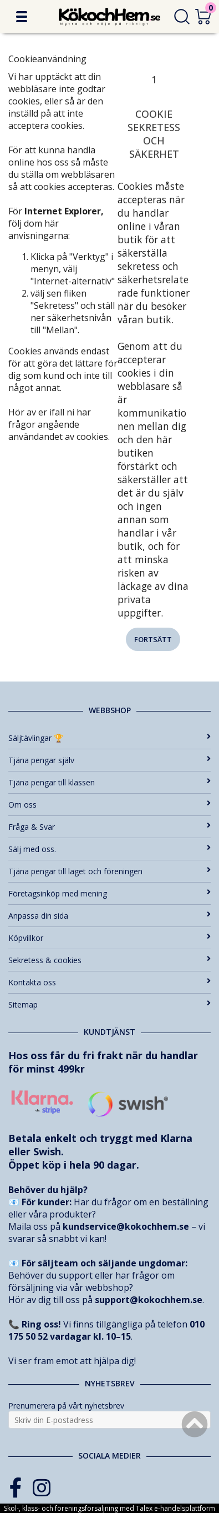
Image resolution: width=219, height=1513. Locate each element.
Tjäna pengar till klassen (109, 782)
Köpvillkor (109, 938)
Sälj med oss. (109, 849)
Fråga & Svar (109, 826)
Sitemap (109, 1004)
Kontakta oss (109, 982)
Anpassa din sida (109, 915)
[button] (22, 16)
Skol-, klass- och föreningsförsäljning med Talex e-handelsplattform (109, 1508)
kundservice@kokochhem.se (126, 1226)
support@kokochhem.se (148, 1300)
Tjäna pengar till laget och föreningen (109, 871)
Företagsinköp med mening (109, 893)
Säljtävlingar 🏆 (109, 738)
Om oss (109, 804)
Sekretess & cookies (109, 960)
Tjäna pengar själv (109, 760)
